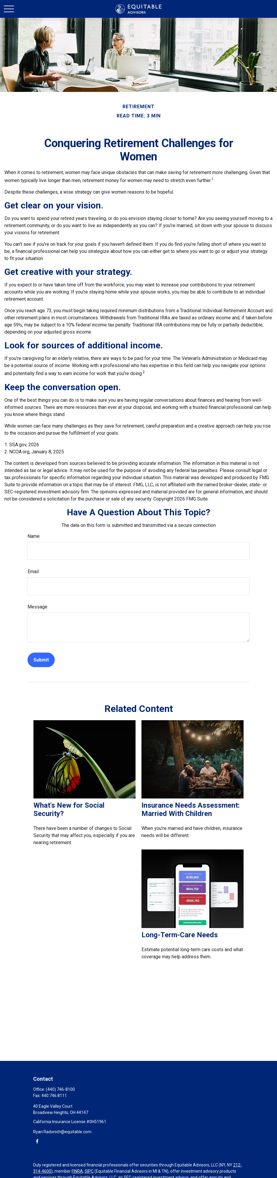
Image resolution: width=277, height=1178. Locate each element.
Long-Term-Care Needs (179, 935)
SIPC (89, 1171)
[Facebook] (37, 1141)
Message (37, 607)
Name (34, 536)
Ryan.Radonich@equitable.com (62, 1131)
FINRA (77, 1171)
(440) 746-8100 (60, 1089)
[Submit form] (41, 660)
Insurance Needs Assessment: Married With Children (190, 809)
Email (33, 571)
